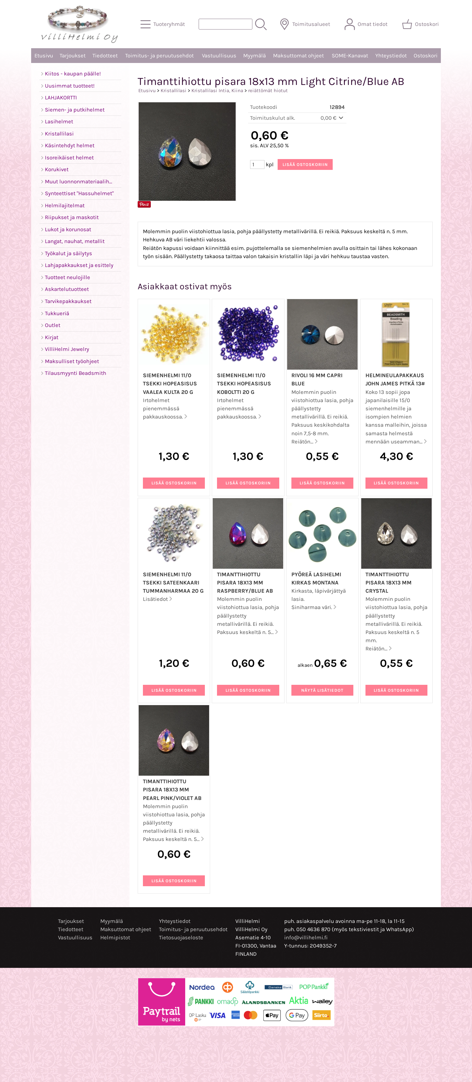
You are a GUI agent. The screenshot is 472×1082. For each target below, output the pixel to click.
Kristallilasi (174, 90)
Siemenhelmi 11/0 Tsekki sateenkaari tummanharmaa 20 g (173, 582)
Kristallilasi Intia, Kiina (217, 90)
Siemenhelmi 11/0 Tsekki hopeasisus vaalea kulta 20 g (170, 383)
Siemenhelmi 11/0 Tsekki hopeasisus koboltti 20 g (244, 383)
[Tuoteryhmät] (163, 24)
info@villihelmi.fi (306, 937)
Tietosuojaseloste (181, 937)
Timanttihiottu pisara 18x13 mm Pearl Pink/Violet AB (172, 789)
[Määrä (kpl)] (257, 164)
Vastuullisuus (219, 55)
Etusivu (43, 55)
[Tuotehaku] (225, 24)
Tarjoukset (73, 55)
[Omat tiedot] (366, 24)
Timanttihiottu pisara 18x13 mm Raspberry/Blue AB (245, 582)
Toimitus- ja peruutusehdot (159, 55)
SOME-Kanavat (350, 55)
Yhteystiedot (391, 55)
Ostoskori (426, 55)
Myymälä (254, 55)
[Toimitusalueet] (305, 24)
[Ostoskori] (421, 24)
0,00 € (332, 118)
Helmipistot (115, 937)
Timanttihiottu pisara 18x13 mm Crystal (388, 582)
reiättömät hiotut (268, 90)
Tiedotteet (105, 55)
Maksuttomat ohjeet (298, 55)
